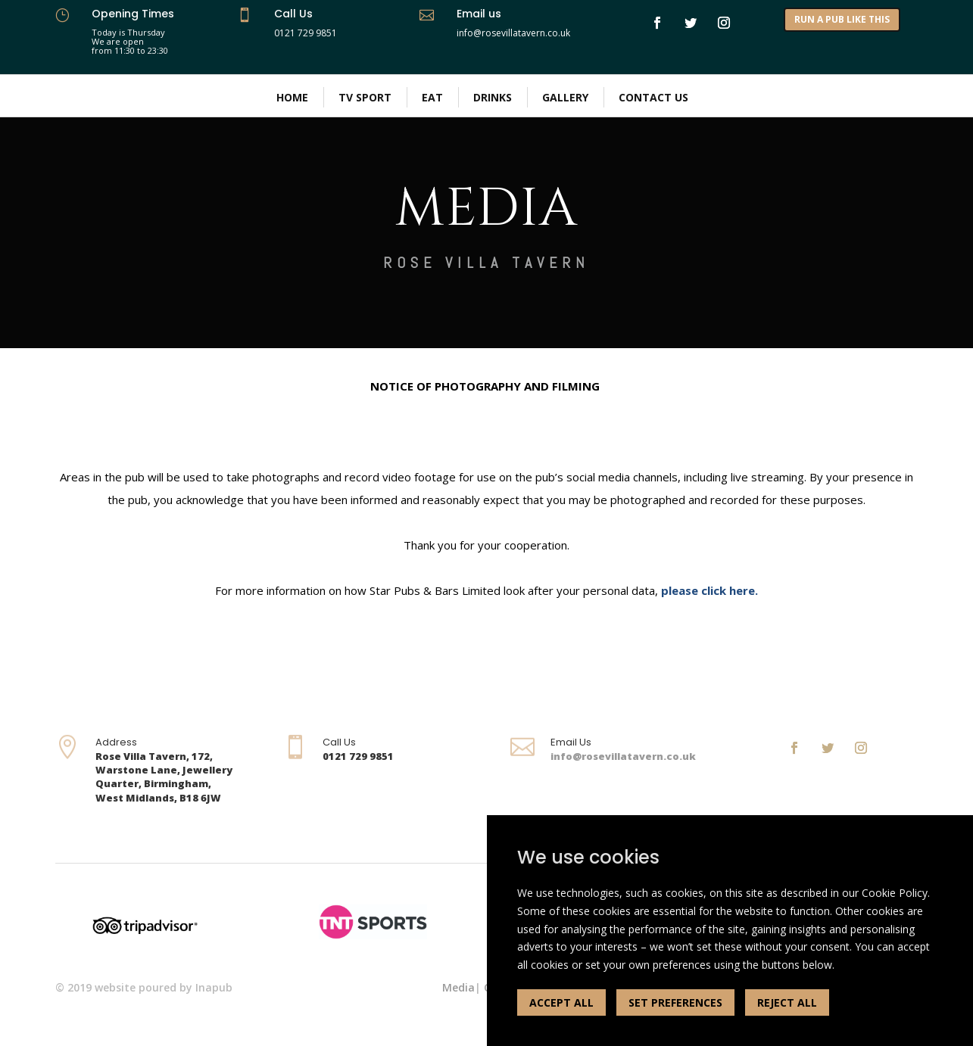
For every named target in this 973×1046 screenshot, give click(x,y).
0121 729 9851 (305, 32)
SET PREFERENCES (675, 1002)
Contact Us (653, 97)
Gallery (565, 97)
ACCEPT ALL (561, 1002)
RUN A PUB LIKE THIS (842, 19)
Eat (432, 97)
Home (292, 97)
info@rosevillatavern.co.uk (623, 756)
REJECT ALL (787, 1002)
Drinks (492, 97)
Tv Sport (364, 97)
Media (458, 987)
